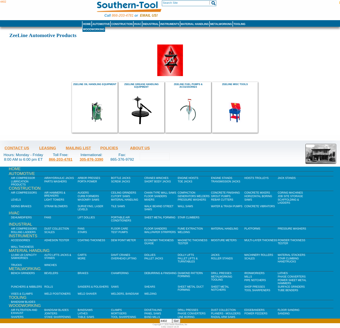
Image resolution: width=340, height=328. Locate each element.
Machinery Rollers (258, 255)
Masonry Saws (88, 199)
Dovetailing (153, 310)
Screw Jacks (120, 181)
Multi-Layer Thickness (260, 240)
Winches (50, 265)
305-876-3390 (91, 159)
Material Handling (195, 24)
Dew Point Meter (123, 240)
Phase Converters (292, 276)
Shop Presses (254, 286)
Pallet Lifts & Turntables (188, 260)
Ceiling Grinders (123, 192)
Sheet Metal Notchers (220, 288)
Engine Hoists (188, 178)
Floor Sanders (155, 196)
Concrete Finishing (225, 192)
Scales (49, 232)
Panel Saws (152, 313)
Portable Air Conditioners (121, 219)
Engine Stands (221, 178)
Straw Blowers (56, 206)
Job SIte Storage (290, 196)
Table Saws (86, 317)
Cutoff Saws (120, 196)
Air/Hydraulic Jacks (59, 178)
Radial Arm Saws (223, 317)
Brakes (83, 273)
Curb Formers (88, 196)
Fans (47, 217)
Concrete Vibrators (259, 206)
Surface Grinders (291, 286)
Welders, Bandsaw (125, 293)
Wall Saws (185, 206)
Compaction (186, 192)
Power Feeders (255, 313)
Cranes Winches (156, 178)
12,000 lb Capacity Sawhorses (24, 256)
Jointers (50, 313)
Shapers (17, 317)
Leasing (47, 148)
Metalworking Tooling (221, 278)
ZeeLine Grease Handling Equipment (141, 85)
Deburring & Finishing (160, 273)
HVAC (137, 24)
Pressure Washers (192, 199)
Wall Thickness (22, 246)
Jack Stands (287, 178)
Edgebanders (254, 310)
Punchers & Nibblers (26, 286)
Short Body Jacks (157, 181)
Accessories (20, 240)
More (82, 258)
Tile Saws (118, 206)
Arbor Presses (89, 178)
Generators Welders (194, 196)
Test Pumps (119, 232)
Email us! (149, 15)
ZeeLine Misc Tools (235, 84)
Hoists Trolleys (256, 178)
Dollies (150, 255)
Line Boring (186, 317)
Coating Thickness (91, 240)
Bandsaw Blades (23, 301)
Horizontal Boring (258, 196)
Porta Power (87, 181)
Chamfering (120, 273)
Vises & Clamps (22, 293)
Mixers (149, 199)
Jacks (215, 255)
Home (87, 24)
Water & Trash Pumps (226, 206)
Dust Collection (56, 228)
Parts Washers (55, 181)
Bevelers (51, 273)
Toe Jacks (185, 181)
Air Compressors (24, 192)
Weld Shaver (87, 293)
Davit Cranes (120, 255)
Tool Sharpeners (257, 290)
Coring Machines (290, 192)
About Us (140, 148)
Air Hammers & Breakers (54, 194)
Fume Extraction (190, 228)
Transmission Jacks (225, 181)
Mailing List (78, 148)
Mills (248, 276)
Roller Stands (222, 258)
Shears (149, 286)
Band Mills (152, 317)
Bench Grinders (23, 273)
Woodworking (93, 29)
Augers (83, 192)
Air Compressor (23, 178)
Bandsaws (85, 310)
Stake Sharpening (57, 317)
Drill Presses (221, 273)
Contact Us (17, 148)
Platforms (252, 228)
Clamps (116, 310)
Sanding (284, 313)
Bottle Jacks (121, 178)
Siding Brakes (21, 206)
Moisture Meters (224, 240)
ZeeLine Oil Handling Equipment (94, 84)
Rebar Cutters (222, 199)
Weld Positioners (57, 293)
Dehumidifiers (21, 217)
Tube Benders (288, 290)
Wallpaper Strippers (160, 232)
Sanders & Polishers (93, 286)
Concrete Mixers (257, 192)
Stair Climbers (188, 217)
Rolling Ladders (23, 232)
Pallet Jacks (153, 258)
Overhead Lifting (124, 258)
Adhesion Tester (56, 240)
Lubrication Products (20, 183)
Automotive (101, 24)
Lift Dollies (86, 217)
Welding (184, 232)
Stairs (82, 232)
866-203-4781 (122, 15)
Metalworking (221, 24)
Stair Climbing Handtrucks (288, 260)
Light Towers (54, 199)
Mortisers (119, 313)
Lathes (283, 273)
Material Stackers (291, 255)
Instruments (169, 24)
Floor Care (119, 228)
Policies (109, 148)
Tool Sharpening (123, 317)
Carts (82, 255)
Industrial (151, 24)
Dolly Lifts (186, 255)
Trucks (16, 265)
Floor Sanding (288, 310)
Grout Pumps (221, 196)
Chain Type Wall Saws (160, 192)
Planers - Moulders (226, 313)
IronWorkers (254, 273)
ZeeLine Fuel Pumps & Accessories (188, 85)
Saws (248, 199)
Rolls (48, 286)
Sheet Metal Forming (159, 217)
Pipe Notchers (255, 280)
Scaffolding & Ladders (288, 201)
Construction (122, 24)
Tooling (239, 24)
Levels (16, 199)
